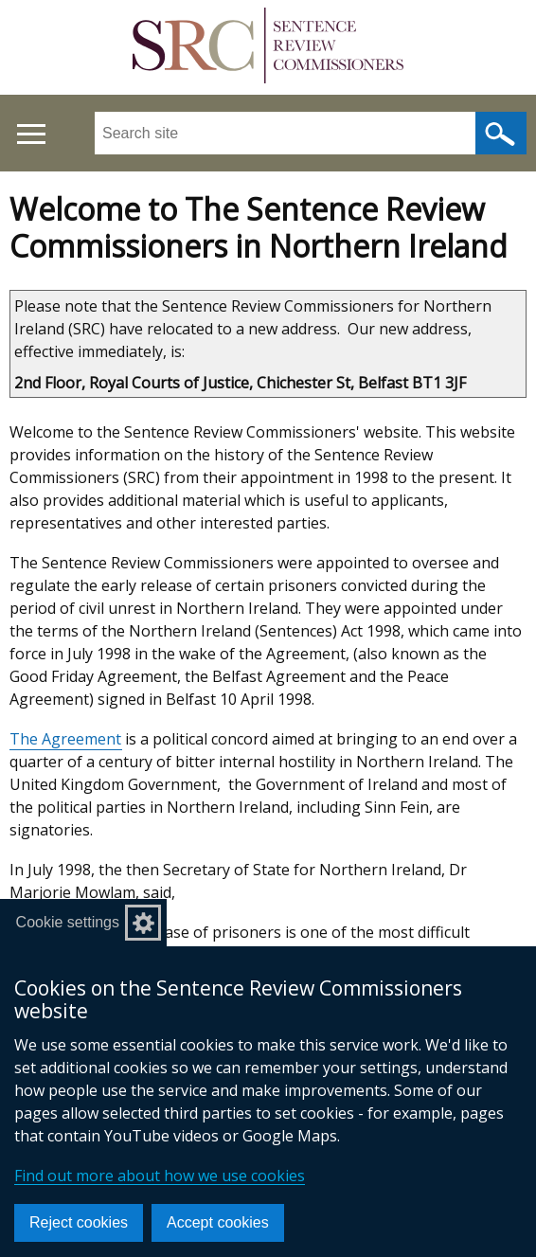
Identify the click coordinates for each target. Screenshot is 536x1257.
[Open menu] (31, 134)
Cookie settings (67, 922)
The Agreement (65, 738)
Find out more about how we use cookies (159, 1175)
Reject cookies (78, 1222)
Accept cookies (218, 1222)
